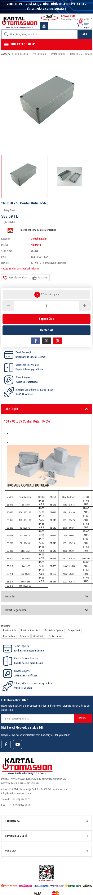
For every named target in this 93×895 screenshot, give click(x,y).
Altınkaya (36, 244)
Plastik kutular (10, 630)
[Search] (46, 34)
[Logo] (19, 22)
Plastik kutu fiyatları (54, 630)
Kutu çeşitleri (73, 630)
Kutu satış (24, 636)
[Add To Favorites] (15, 277)
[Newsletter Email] (46, 718)
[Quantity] (46, 306)
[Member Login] (43, 25)
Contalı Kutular (39, 238)
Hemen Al (46, 330)
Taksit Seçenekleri (16, 610)
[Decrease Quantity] (8, 306)
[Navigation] (46, 44)
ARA (84, 34)
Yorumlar (10, 596)
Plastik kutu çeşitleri (30, 630)
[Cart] (84, 25)
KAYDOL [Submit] (83, 718)
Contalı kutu (38, 636)
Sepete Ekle (46, 319)
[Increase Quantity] (84, 306)
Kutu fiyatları (9, 636)
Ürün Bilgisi (11, 409)
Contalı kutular (55, 636)
